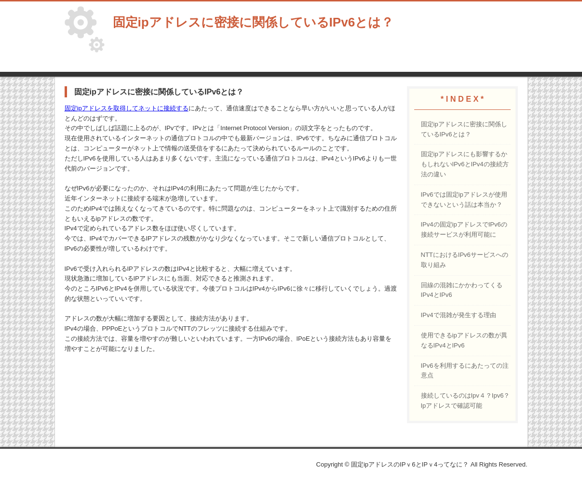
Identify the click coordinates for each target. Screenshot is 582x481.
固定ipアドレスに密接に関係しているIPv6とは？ (464, 129)
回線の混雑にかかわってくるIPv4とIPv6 (461, 290)
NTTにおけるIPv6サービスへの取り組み (464, 259)
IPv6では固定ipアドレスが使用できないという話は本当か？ (464, 199)
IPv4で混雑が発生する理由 (458, 315)
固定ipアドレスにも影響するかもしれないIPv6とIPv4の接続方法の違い (465, 164)
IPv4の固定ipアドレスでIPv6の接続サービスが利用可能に (464, 229)
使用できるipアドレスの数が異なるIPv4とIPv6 (464, 340)
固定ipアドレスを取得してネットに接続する (127, 108)
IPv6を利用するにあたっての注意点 (465, 370)
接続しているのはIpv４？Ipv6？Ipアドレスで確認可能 (465, 400)
